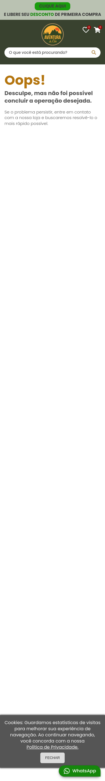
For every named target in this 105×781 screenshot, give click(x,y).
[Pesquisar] (94, 52)
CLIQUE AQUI (52, 6)
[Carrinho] (97, 29)
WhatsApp (79, 771)
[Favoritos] (86, 29)
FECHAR (52, 758)
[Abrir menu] (7, 29)
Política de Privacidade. (52, 747)
